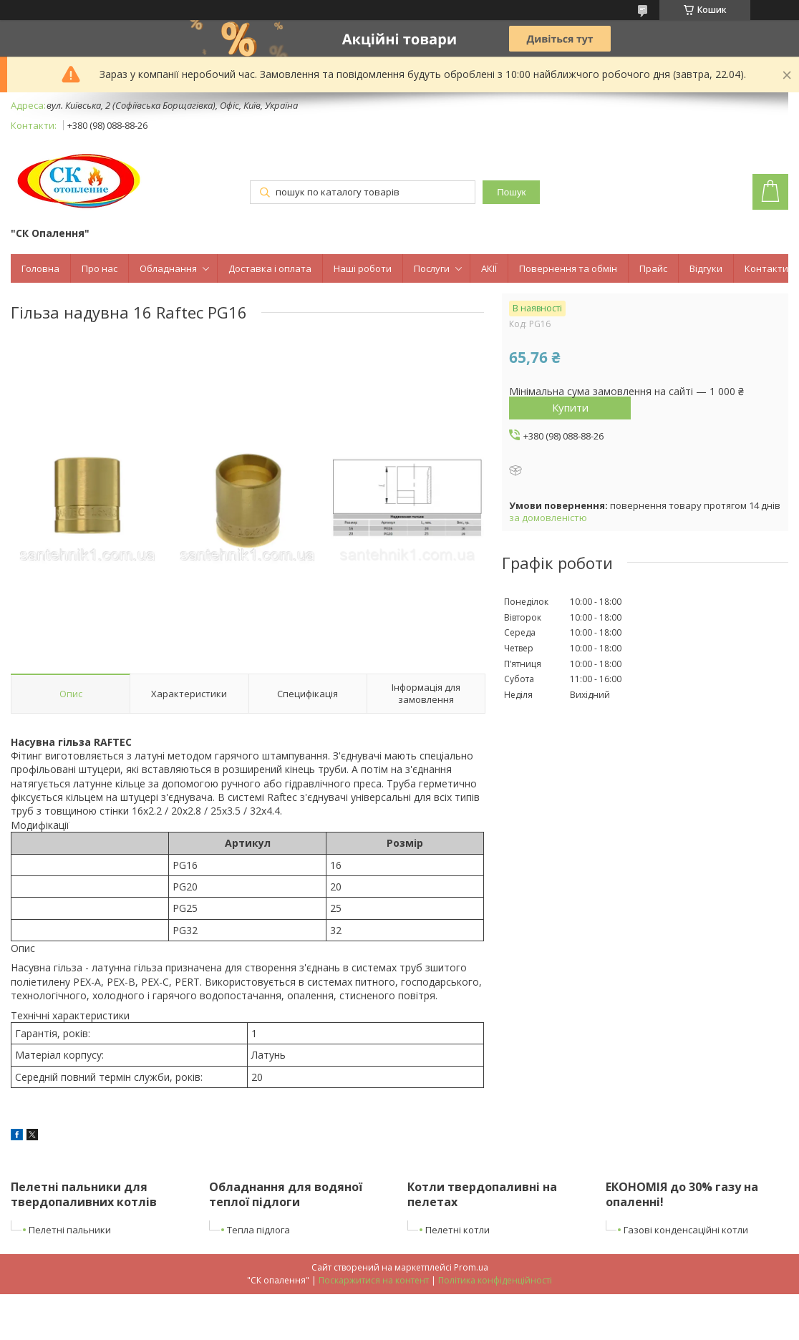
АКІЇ (489, 268)
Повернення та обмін (568, 268)
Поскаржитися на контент (374, 1280)
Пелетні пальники (70, 1229)
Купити (570, 407)
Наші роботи (363, 268)
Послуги (432, 268)
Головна (40, 268)
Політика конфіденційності (495, 1280)
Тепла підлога (258, 1229)
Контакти (766, 268)
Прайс (653, 268)
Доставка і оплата (269, 268)
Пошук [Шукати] (511, 192)
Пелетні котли (457, 1229)
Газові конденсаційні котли (686, 1229)
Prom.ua (471, 1267)
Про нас (99, 268)
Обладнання (168, 268)
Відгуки (705, 268)
